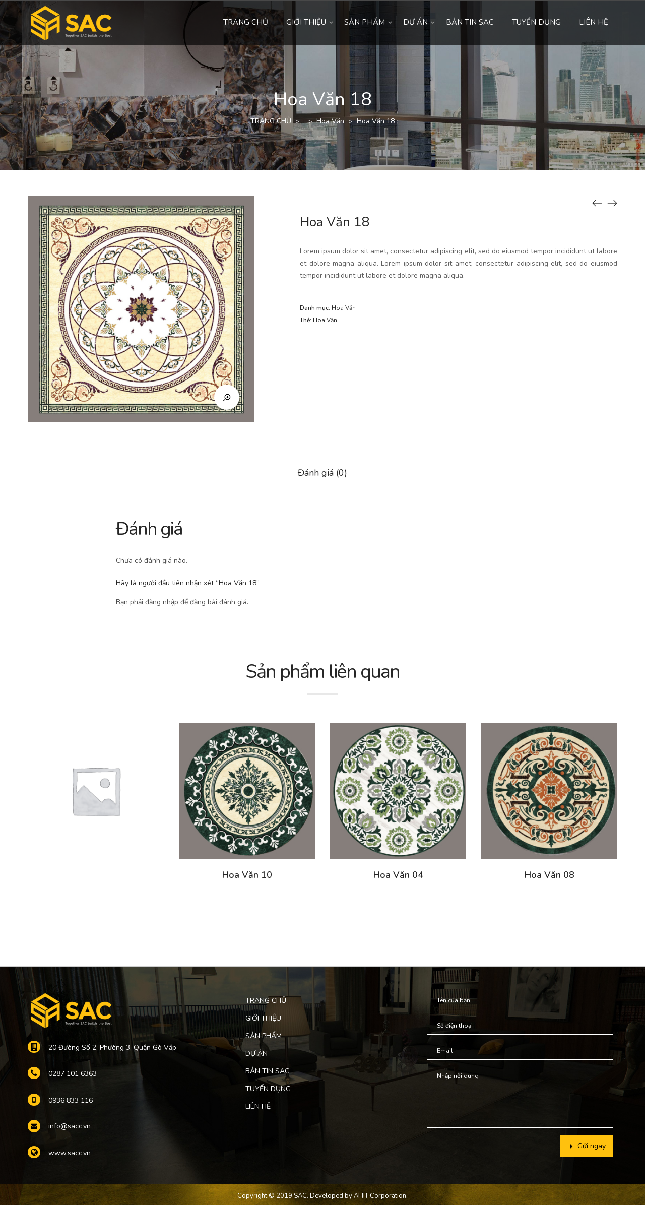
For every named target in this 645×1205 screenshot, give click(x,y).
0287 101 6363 (72, 1074)
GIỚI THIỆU (306, 22)
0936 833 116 (70, 1100)
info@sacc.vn (69, 1126)
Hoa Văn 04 (398, 875)
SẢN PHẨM (364, 22)
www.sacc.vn (69, 1153)
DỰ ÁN (415, 22)
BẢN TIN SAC (470, 22)
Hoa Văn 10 (247, 875)
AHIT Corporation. (381, 1195)
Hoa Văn (330, 121)
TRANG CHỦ (245, 22)
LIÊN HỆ (593, 22)
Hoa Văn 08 (549, 875)
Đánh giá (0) (322, 473)
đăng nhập (161, 602)
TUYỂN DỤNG (536, 22)
